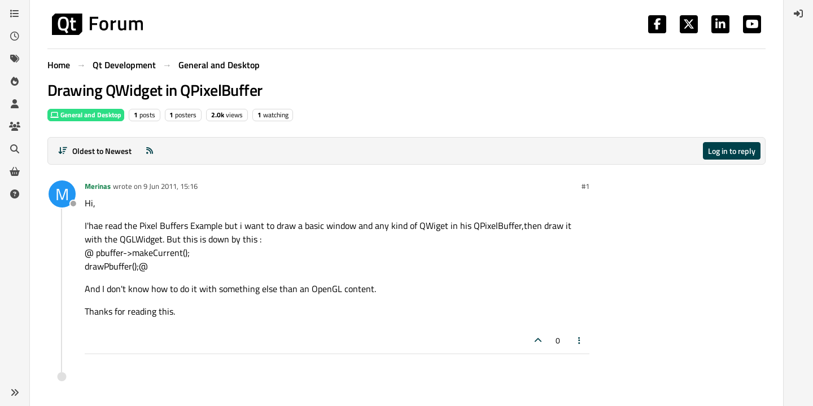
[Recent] (15, 36)
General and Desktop (85, 114)
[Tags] (15, 59)
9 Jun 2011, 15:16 (170, 186)
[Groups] (15, 126)
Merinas (98, 186)
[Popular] (15, 81)
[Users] (15, 104)
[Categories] (15, 14)
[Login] (798, 14)
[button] (15, 392)
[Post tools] (580, 340)
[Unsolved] (15, 194)
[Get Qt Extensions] (15, 171)
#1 (585, 186)
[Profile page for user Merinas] (62, 194)
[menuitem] (798, 14)
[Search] (15, 149)
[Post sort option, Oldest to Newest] (95, 151)
